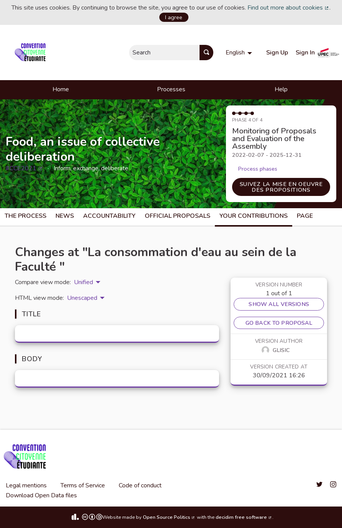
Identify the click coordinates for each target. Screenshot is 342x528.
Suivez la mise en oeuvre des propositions (281, 186)
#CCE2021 (24, 168)
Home (60, 89)
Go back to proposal (279, 323)
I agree (173, 17)
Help (281, 89)
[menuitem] (240, 52)
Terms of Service (83, 485)
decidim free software (244, 517)
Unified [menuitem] (83, 282)
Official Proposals (177, 216)
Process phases (257, 169)
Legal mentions (26, 485)
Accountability (109, 216)
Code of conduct (140, 485)
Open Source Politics (169, 517)
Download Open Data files (41, 495)
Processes (171, 89)
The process (25, 216)
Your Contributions (253, 216)
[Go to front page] (31, 52)
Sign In (305, 52)
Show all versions (279, 304)
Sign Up (277, 52)
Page (305, 216)
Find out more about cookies (288, 7)
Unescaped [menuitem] (82, 298)
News (65, 216)
